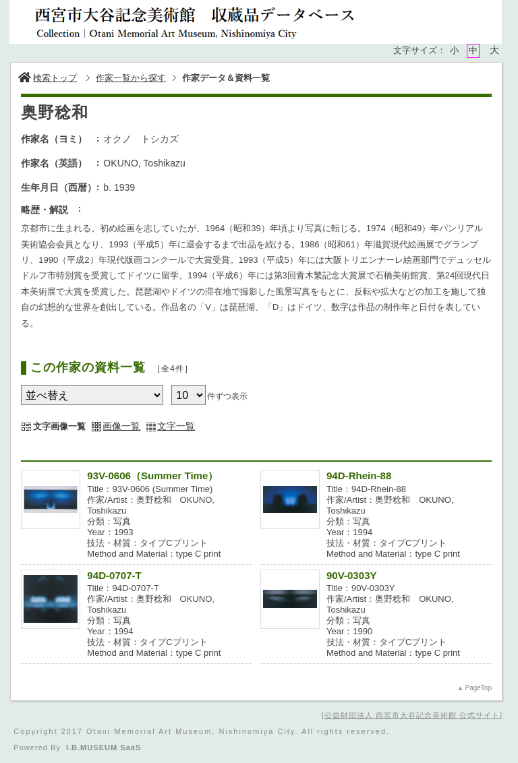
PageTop (478, 688)
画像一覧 (121, 426)
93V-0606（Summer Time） (152, 475)
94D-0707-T (114, 575)
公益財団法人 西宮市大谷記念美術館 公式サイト (412, 715)
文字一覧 (176, 426)
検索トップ (47, 78)
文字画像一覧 (59, 426)
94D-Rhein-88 (358, 475)
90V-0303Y (351, 575)
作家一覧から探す (131, 78)
